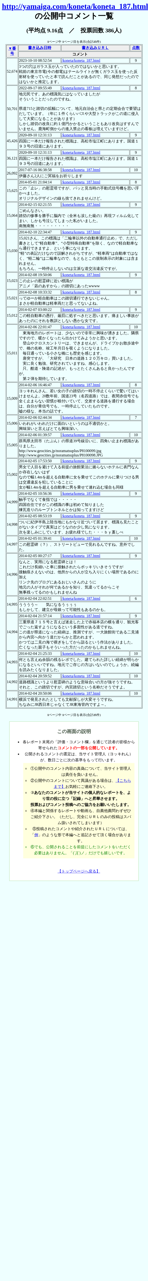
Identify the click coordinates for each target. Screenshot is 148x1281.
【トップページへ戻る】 (79, 871)
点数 (136, 48)
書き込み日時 (39, 48)
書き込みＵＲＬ (95, 48)
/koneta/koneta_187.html (81, 60)
